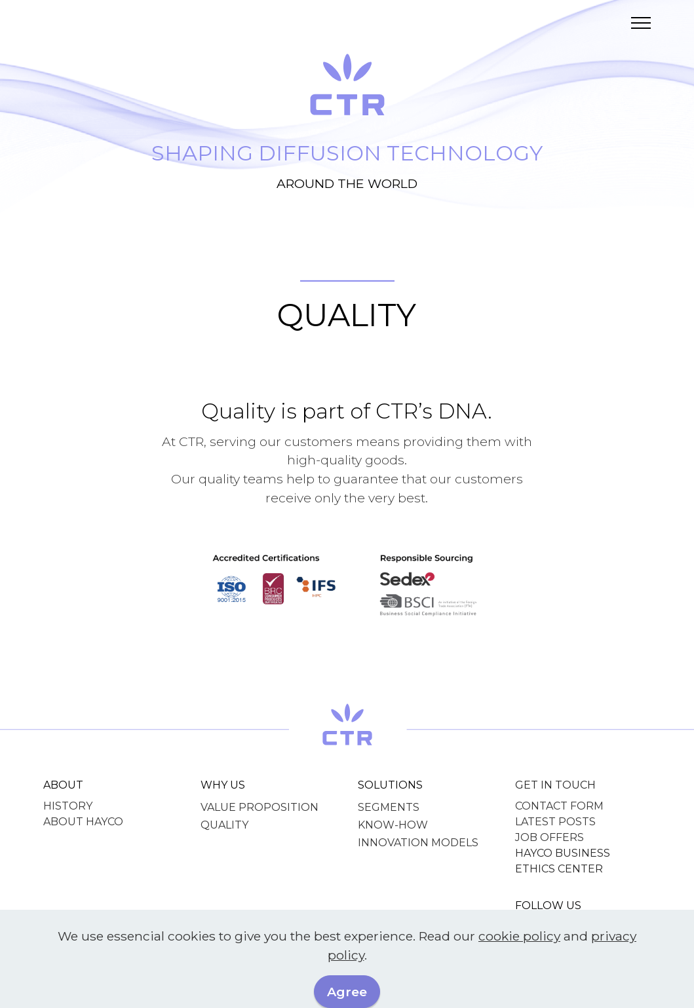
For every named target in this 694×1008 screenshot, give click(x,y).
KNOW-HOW (393, 825)
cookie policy (519, 955)
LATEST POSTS (555, 821)
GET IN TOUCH (555, 785)
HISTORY (67, 806)
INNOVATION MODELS (418, 842)
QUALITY (224, 825)
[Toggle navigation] (641, 22)
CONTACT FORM (559, 806)
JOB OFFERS (549, 837)
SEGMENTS (388, 807)
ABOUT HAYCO (83, 821)
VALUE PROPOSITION (259, 807)
